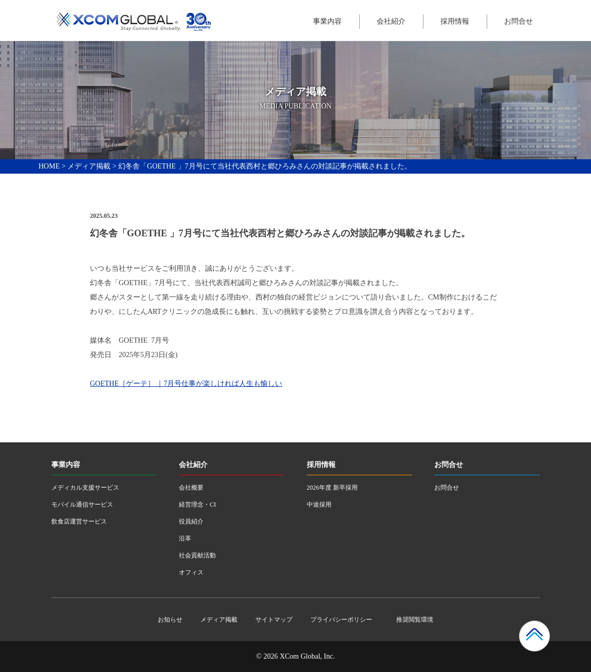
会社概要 (191, 487)
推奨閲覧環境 (414, 619)
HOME (49, 166)
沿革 (185, 538)
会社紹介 (391, 21)
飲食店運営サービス (79, 521)
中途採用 (319, 504)
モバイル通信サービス (82, 504)
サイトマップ (273, 619)
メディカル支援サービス (85, 487)
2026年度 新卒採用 (332, 487)
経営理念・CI (197, 504)
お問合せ (518, 21)
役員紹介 (191, 521)
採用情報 (454, 21)
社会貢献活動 (197, 555)
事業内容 (327, 21)
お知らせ (170, 619)
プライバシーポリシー (341, 619)
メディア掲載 (88, 166)
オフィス (191, 572)
